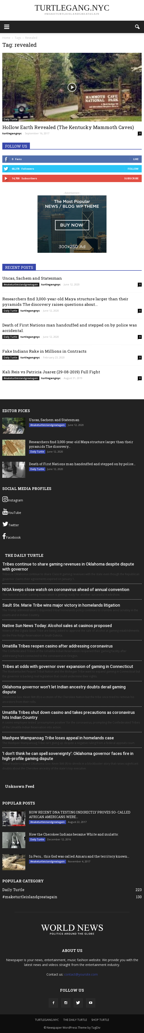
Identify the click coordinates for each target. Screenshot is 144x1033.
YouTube (11, 511)
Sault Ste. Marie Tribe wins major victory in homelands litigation (61, 605)
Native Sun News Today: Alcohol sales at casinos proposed (57, 625)
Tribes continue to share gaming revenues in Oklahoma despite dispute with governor (68, 566)
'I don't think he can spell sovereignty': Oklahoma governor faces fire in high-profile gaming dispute (67, 756)
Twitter (10, 524)
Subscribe (131, 178)
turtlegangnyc (12, 133)
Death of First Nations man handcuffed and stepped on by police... (82, 464)
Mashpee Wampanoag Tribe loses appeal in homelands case (58, 737)
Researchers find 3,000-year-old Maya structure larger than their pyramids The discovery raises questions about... (65, 301)
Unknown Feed (19, 786)
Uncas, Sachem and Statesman (32, 278)
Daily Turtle (10, 119)
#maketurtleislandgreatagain (21, 284)
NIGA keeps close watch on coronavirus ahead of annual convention (65, 589)
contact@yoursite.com (81, 974)
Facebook (11, 536)
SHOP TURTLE (100, 1020)
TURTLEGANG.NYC (47, 1020)
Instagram (12, 499)
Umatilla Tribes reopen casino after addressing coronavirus (57, 646)
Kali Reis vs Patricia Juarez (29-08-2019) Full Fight (51, 371)
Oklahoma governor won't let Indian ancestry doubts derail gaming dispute (64, 689)
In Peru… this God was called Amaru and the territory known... (79, 856)
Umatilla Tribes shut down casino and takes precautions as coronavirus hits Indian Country (68, 715)
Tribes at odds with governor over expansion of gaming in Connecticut (67, 666)
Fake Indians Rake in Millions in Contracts (44, 351)
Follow (133, 168)
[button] (137, 27)
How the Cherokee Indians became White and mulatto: (73, 834)
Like (135, 159)
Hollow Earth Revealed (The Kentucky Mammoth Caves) (68, 127)
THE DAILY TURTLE (24, 555)
